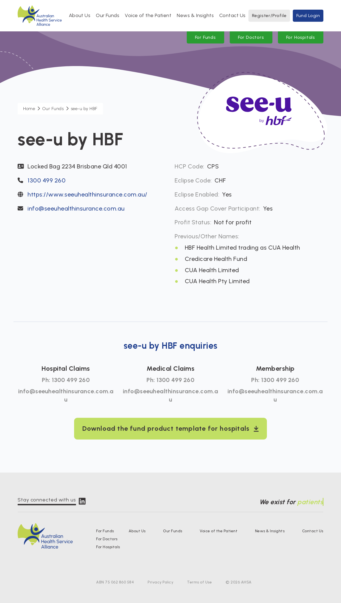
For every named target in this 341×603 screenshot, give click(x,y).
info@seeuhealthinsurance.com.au (76, 208)
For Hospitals (300, 37)
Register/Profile (269, 15)
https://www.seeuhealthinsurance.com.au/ (87, 194)
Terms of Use (199, 582)
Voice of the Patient (148, 15)
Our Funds (107, 15)
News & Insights (195, 15)
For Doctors (251, 37)
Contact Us (232, 15)
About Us (80, 15)
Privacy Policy (160, 582)
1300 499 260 (47, 180)
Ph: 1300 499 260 (66, 380)
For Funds (205, 37)
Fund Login (308, 15)
